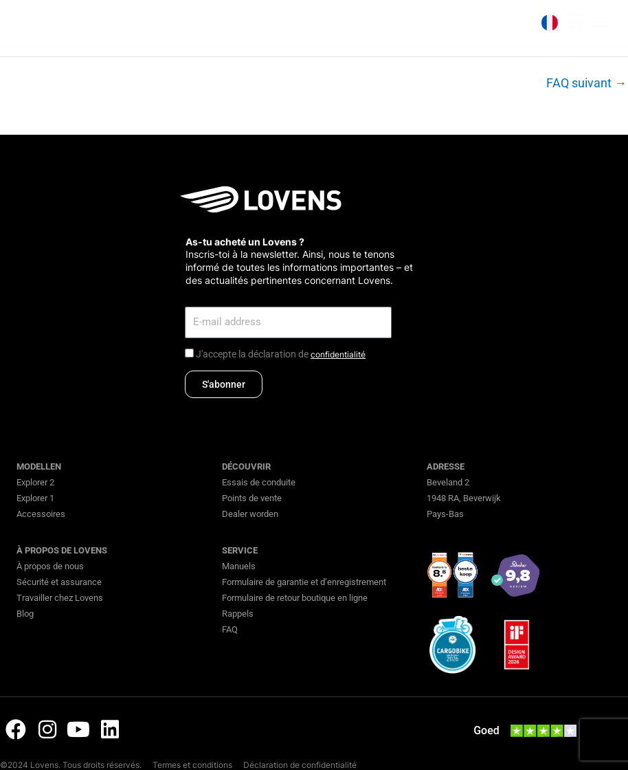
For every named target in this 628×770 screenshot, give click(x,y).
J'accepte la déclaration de (281, 354)
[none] (548, 22)
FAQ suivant (586, 83)
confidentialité (338, 354)
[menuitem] (548, 22)
